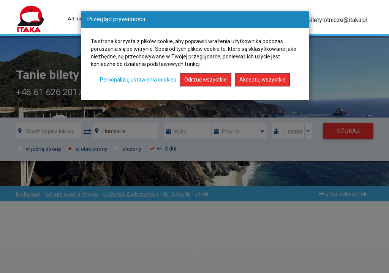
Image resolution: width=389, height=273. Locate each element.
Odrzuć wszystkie (205, 80)
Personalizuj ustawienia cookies (138, 80)
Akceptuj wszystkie (262, 80)
